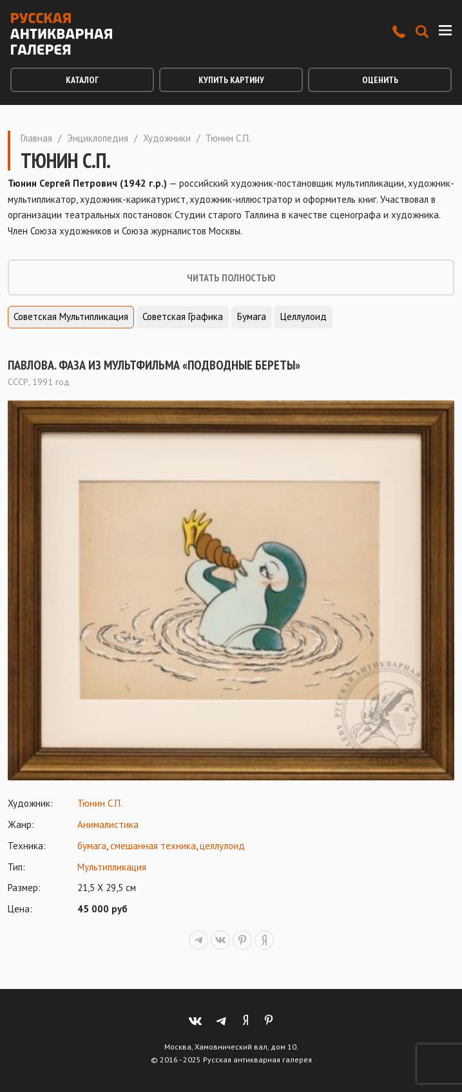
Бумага (251, 316)
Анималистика (108, 824)
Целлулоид (303, 316)
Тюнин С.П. (99, 803)
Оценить (380, 80)
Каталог (82, 80)
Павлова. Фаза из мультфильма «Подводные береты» (154, 365)
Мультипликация (111, 867)
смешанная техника (153, 846)
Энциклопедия (97, 138)
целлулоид (222, 846)
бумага (91, 846)
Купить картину (231, 80)
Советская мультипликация (71, 316)
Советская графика (182, 316)
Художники (167, 138)
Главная (36, 138)
